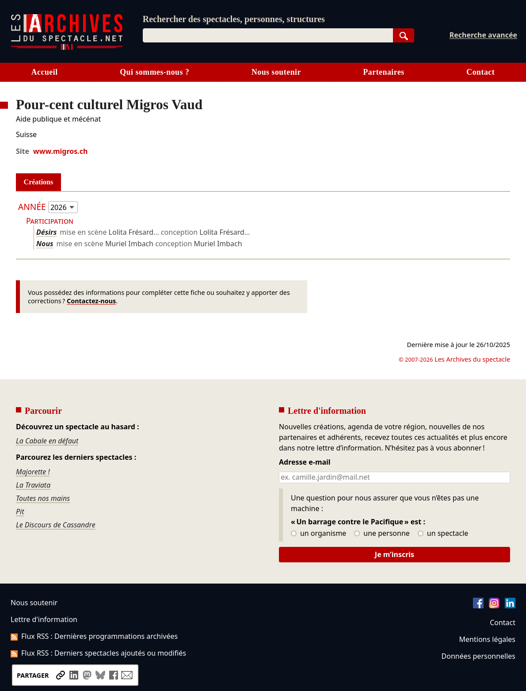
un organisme (318, 534)
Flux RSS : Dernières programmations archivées (94, 636)
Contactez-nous (91, 301)
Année (32, 207)
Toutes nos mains (43, 498)
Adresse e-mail (305, 462)
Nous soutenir (276, 72)
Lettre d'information (44, 619)
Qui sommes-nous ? (154, 72)
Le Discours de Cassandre (55, 525)
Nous (44, 243)
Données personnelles (478, 656)
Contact (480, 72)
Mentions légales (487, 639)
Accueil (44, 72)
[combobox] (268, 35)
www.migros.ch (60, 151)
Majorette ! (33, 472)
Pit (20, 511)
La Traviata (33, 485)
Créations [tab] (38, 182)
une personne (381, 534)
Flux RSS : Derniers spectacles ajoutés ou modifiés (98, 653)
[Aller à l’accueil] (66, 48)
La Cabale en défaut (47, 441)
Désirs (46, 232)
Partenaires (383, 72)
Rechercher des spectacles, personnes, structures (234, 19)
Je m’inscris (394, 554)
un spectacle (443, 534)
